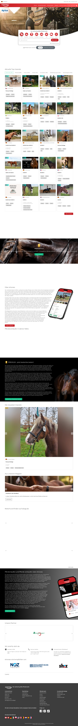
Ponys (41, 694)
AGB (23, 697)
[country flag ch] (8, 718)
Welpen (59, 695)
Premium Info (8, 698)
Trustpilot (7, 674)
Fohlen (41, 695)
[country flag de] (11, 718)
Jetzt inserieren (10, 611)
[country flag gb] (21, 718)
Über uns (7, 694)
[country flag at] (6, 718)
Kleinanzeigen (50, 5)
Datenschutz (25, 694)
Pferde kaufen (43, 692)
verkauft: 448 (74, 1)
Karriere (7, 697)
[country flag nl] (26, 718)
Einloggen (76, 5)
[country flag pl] (16, 718)
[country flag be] (23, 718)
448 (24, 47)
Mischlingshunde (61, 694)
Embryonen (42, 698)
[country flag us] (18, 718)
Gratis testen (39, 254)
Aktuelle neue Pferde (45, 704)
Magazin (56, 5)
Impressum (25, 692)
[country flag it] (13, 718)
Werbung (7, 695)
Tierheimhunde (60, 697)
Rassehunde (60, 692)
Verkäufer (42, 700)
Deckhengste (43, 697)
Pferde (35, 5)
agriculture (41, 34)
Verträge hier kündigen (10, 700)
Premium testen (63, 5)
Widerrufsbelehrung (27, 695)
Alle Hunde (70, 567)
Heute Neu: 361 (67, 1)
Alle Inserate (69, 213)
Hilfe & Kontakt (8, 692)
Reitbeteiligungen (42, 5)
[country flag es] (28, 718)
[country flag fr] (31, 718)
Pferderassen (43, 701)
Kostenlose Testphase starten (13, 399)
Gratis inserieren (71, 5)
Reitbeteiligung (43, 703)
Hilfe (8, 652)
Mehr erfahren (9, 325)
